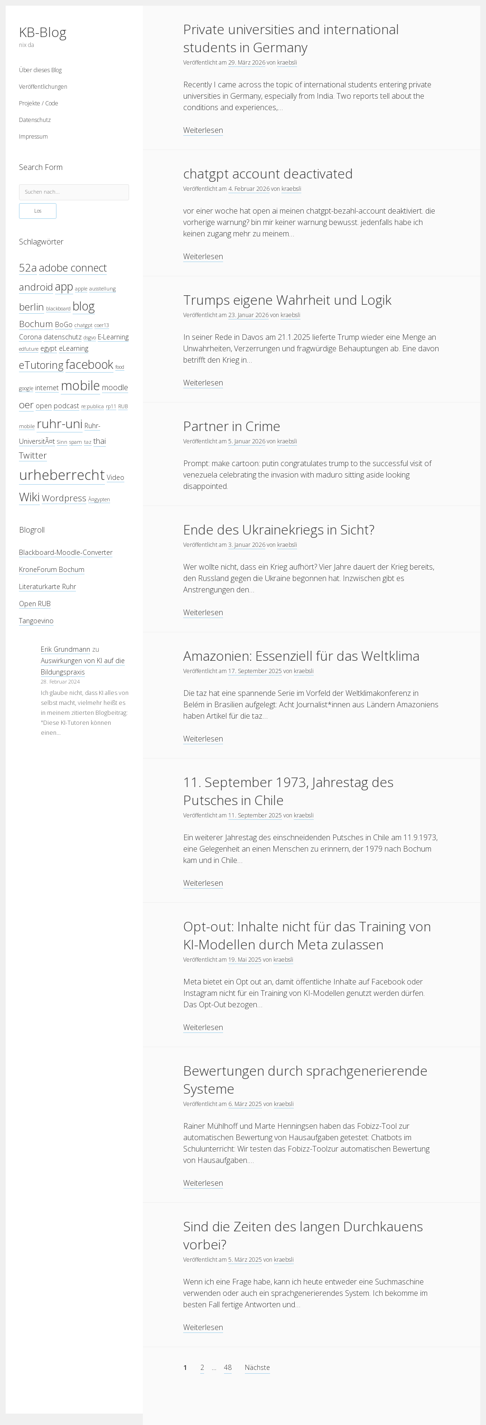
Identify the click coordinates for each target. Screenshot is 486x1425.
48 (228, 1367)
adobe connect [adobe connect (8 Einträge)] (73, 267)
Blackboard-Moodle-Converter (65, 552)
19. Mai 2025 (245, 960)
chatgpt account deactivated (268, 173)
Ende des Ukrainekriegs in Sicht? (278, 529)
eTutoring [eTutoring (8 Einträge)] (41, 365)
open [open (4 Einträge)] (44, 405)
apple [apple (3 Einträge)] (81, 288)
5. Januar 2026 (246, 441)
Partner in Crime (231, 426)
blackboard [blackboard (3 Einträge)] (58, 308)
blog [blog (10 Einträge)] (84, 306)
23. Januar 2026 (248, 315)
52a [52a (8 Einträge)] (28, 267)
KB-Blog (42, 32)
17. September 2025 (255, 671)
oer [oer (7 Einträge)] (26, 404)
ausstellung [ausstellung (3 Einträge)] (102, 288)
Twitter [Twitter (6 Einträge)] (33, 455)
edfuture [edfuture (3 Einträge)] (28, 349)
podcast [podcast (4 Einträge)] (66, 405)
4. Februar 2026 (249, 189)
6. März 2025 (245, 1104)
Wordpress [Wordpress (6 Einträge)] (64, 498)
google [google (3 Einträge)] (26, 388)
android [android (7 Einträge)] (36, 286)
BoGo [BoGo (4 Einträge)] (64, 324)
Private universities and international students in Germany (291, 38)
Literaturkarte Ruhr (47, 586)
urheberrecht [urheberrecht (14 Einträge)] (62, 474)
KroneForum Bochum (51, 569)
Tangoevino (36, 620)
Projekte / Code (38, 103)
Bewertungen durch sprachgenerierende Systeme (305, 1079)
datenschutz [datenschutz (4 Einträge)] (63, 336)
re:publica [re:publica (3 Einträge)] (92, 406)
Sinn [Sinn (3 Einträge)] (62, 442)
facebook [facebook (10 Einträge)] (89, 364)
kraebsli (287, 62)
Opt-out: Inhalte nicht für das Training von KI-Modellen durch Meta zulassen (307, 935)
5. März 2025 (245, 1260)
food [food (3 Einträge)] (119, 367)
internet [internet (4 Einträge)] (47, 387)
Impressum (33, 136)
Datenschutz (35, 120)
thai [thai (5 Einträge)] (99, 440)
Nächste (257, 1367)
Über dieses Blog (40, 70)
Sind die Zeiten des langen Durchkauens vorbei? (303, 1235)
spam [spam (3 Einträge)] (75, 442)
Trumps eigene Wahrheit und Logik (287, 300)
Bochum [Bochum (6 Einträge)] (36, 323)
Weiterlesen (203, 130)
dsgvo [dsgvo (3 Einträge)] (90, 337)
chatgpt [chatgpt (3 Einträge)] (84, 325)
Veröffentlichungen (43, 87)
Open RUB (35, 603)
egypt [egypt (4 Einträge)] (48, 348)
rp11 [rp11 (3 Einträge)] (111, 406)
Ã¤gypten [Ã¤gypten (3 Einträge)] (99, 499)
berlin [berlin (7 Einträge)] (31, 306)
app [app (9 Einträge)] (64, 286)
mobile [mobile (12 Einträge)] (80, 385)
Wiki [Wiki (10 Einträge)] (29, 496)
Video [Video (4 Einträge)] (115, 477)
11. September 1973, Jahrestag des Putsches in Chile (288, 791)
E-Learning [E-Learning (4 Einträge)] (113, 336)
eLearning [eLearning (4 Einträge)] (73, 348)
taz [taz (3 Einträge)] (88, 442)
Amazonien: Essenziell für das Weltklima (301, 656)
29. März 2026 (246, 62)
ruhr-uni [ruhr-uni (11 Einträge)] (60, 423)
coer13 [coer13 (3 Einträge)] (101, 325)
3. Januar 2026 (246, 545)
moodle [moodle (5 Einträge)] (115, 387)
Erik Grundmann (65, 649)
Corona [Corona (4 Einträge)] (30, 336)
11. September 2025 (255, 815)
